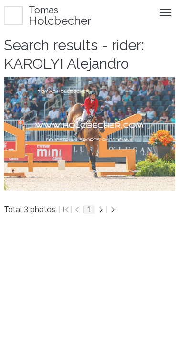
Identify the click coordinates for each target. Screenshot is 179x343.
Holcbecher (60, 15)
